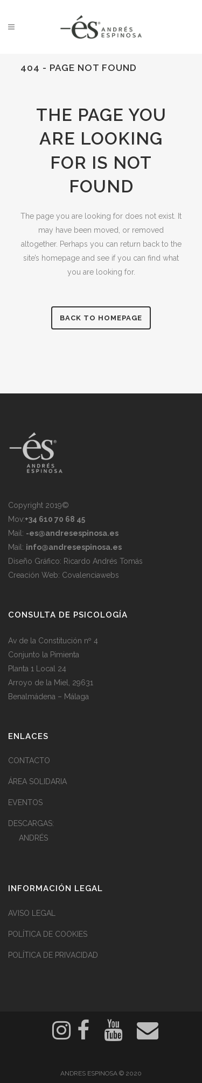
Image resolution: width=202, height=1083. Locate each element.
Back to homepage (101, 318)
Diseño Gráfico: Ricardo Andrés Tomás (75, 561)
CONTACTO (29, 760)
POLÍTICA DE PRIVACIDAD (53, 955)
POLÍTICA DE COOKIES (47, 934)
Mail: (63, 533)
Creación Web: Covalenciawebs (63, 575)
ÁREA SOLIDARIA (37, 781)
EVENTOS (25, 802)
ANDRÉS (33, 838)
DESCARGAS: (31, 823)
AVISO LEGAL (31, 913)
